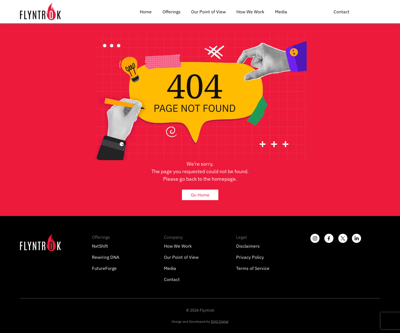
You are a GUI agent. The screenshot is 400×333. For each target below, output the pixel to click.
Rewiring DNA (105, 257)
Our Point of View (208, 11)
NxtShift (100, 246)
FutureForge (104, 268)
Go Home (200, 195)
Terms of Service (252, 268)
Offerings (171, 11)
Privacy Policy (250, 257)
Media (281, 11)
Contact (341, 11)
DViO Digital (219, 321)
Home (146, 11)
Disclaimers (248, 246)
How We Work (250, 11)
